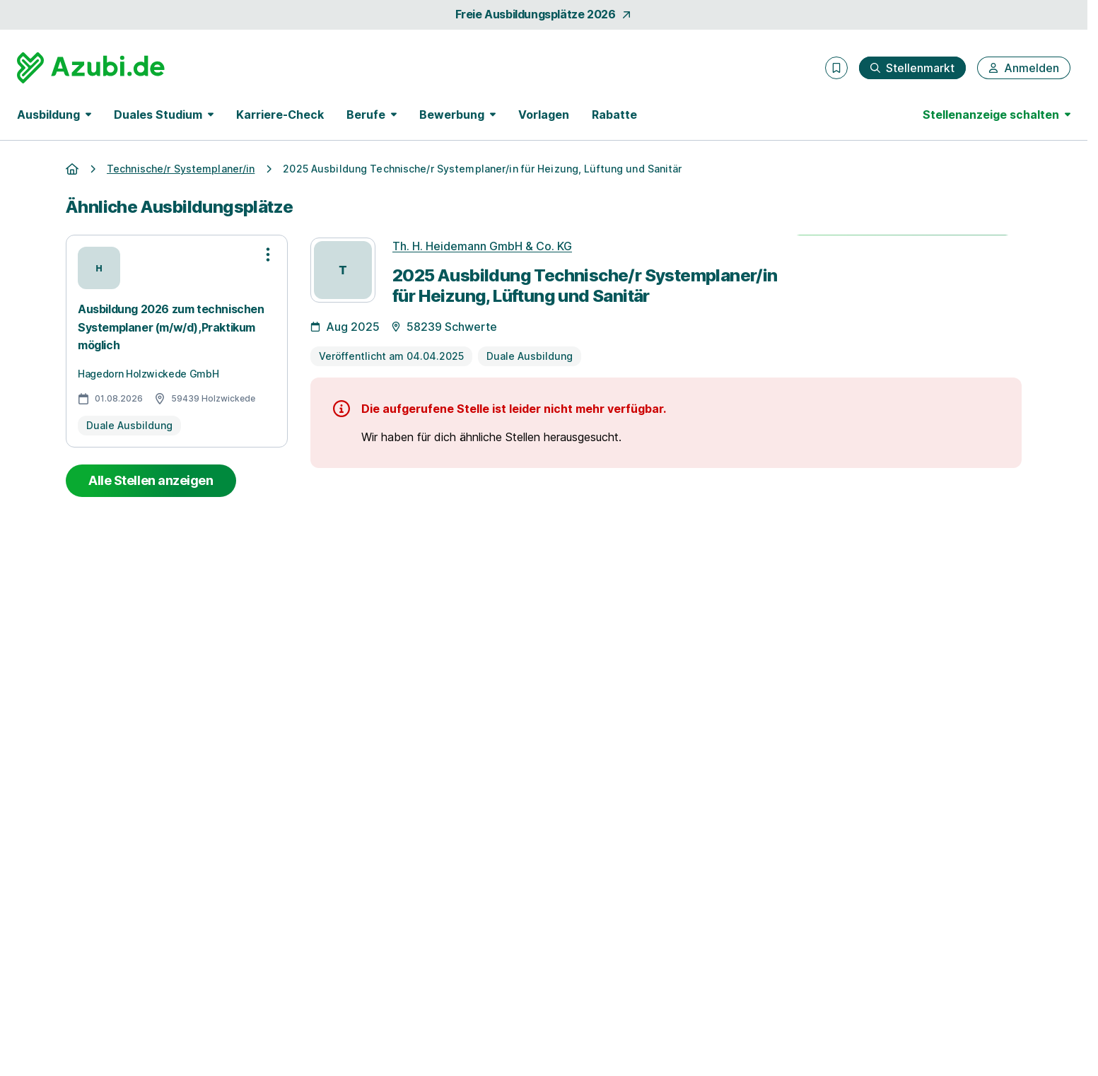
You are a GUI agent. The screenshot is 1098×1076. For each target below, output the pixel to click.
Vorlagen (543, 114)
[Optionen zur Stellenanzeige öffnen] (268, 254)
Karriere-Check (280, 114)
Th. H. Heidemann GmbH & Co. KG (482, 246)
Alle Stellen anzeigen (151, 480)
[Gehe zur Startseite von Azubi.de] (91, 67)
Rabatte (614, 114)
